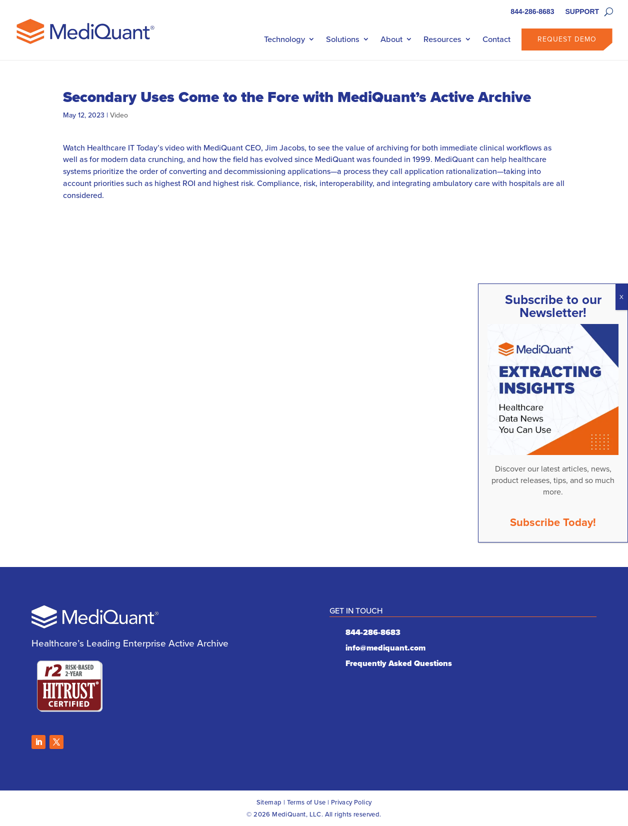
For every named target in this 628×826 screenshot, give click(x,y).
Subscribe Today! (553, 522)
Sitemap (269, 802)
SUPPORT (582, 12)
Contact (496, 39)
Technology (284, 39)
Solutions (343, 39)
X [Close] (622, 297)
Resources (443, 39)
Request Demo (567, 39)
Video (119, 115)
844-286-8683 (532, 12)
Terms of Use (306, 802)
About (391, 39)
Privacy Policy (351, 802)
